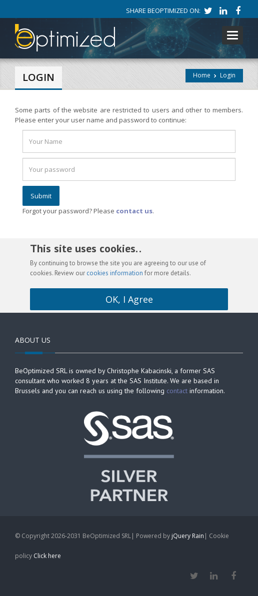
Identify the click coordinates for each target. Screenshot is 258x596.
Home (201, 75)
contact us (134, 210)
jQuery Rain (188, 536)
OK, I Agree (129, 299)
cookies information (114, 273)
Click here (47, 556)
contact (177, 390)
